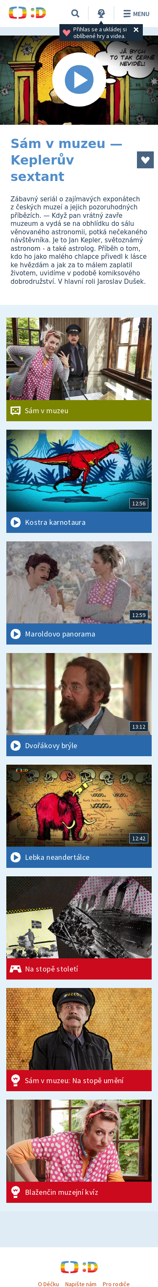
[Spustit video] (79, 80)
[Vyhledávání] (75, 13)
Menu (135, 13)
